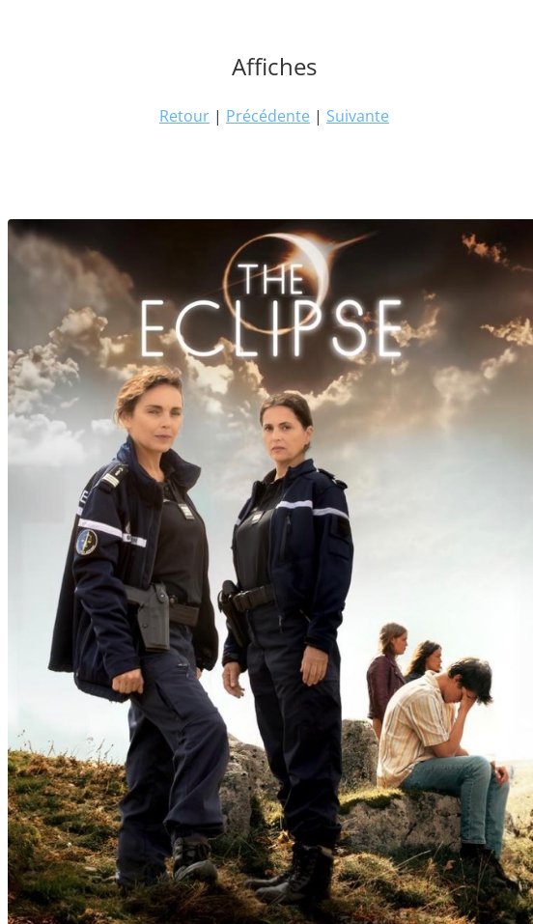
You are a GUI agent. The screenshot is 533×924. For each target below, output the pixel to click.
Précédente (268, 115)
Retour (184, 115)
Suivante (357, 115)
